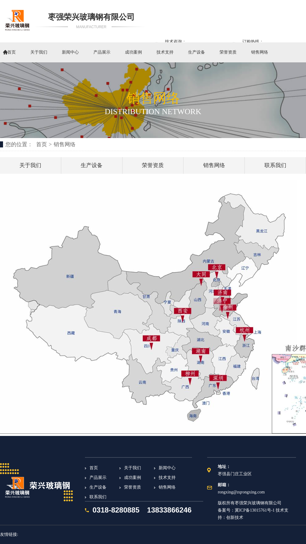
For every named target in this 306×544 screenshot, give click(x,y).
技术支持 (164, 52)
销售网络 (259, 52)
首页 (11, 52)
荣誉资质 (228, 52)
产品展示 (101, 52)
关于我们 (38, 52)
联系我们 (275, 165)
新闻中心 (70, 52)
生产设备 (196, 52)
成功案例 (133, 52)
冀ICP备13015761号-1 (254, 510)
